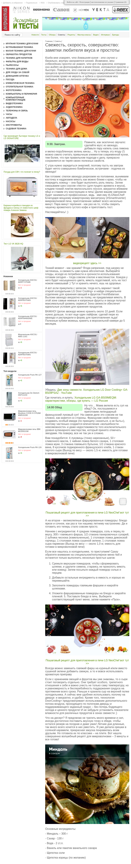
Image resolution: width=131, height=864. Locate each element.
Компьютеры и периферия (21, 94)
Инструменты (14, 125)
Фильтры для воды (17, 61)
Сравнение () (120, 2)
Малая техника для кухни (21, 51)
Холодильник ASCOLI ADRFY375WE (27, 281)
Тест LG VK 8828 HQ (13, 244)
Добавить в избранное (13, 3)
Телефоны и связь (17, 110)
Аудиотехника (14, 107)
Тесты (43, 35)
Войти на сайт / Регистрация (78, 2)
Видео (96, 35)
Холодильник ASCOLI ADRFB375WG (27, 299)
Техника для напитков (19, 58)
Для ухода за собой (17, 72)
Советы (57, 41)
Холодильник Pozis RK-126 (30, 447)
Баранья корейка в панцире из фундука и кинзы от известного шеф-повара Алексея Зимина (21, 207)
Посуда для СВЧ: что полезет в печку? (22, 172)
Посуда (10, 79)
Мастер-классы (84, 35)
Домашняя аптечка (17, 76)
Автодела (11, 118)
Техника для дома (16, 69)
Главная (48, 41)
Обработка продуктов (19, 54)
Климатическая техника (20, 83)
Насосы (10, 121)
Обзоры (52, 35)
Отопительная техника (19, 87)
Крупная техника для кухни (22, 43)
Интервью (105, 35)
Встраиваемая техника (19, 47)
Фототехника (14, 90)
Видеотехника (14, 103)
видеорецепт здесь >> (87, 263)
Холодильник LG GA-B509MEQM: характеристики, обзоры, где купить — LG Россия (81, 399)
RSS (43, 3)
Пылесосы (12, 65)
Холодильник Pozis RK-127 (30, 375)
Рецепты (71, 35)
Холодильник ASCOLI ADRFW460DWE (27, 317)
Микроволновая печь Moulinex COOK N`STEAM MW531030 (29, 413)
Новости (35, 35)
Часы (9, 114)
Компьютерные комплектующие (15, 98)
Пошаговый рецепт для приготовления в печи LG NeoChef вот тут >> (87, 514)
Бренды (115, 35)
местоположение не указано (102, 2)
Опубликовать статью (57, 3)
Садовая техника (16, 128)
